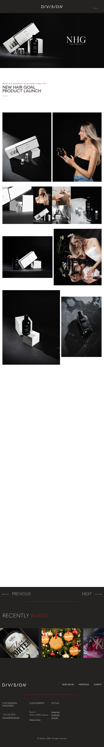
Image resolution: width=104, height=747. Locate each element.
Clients (98, 685)
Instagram (55, 712)
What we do (68, 685)
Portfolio (84, 685)
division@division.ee (10, 718)
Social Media (29, 83)
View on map (35, 720)
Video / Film (41, 83)
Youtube (54, 718)
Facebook (55, 715)
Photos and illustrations (12, 83)
